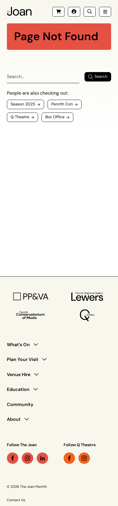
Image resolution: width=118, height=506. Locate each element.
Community (20, 404)
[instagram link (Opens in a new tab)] (27, 458)
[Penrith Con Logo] (30, 315)
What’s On (18, 345)
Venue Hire (18, 375)
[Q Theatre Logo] (87, 315)
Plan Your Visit (22, 359)
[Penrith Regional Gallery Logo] (87, 296)
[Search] (43, 76)
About (14, 419)
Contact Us (16, 500)
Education (18, 389)
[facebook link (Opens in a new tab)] (12, 458)
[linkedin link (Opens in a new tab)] (42, 458)
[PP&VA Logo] (30, 296)
